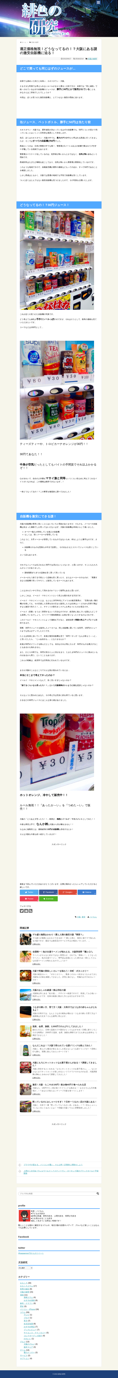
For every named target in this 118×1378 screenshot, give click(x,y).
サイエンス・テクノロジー (35, 1333)
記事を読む (36, 944)
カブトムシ (24, 1358)
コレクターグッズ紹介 (33, 1336)
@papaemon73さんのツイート (31, 1253)
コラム (23, 1312)
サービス (23, 1355)
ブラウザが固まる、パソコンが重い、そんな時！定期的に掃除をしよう (50, 1165)
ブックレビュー (30, 1330)
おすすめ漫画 (29, 1300)
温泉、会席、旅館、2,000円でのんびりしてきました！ (57, 1026)
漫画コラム (28, 1297)
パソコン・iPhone (27, 1309)
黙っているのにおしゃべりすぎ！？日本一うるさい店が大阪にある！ (64, 1102)
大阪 (79, 917)
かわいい (27, 1339)
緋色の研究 (61, 1374)
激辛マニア (28, 1347)
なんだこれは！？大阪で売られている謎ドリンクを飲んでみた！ (62, 1045)
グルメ (23, 1342)
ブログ (26, 1318)
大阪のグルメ (29, 1344)
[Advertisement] (39, 862)
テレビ (26, 1315)
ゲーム (23, 1350)
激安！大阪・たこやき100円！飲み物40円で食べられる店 (59, 1085)
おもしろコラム (26, 1286)
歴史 (22, 1306)
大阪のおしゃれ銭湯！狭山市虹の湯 (49, 990)
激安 (83, 917)
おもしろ (23, 1283)
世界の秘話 (24, 1289)
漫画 (22, 1295)
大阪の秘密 (92, 59)
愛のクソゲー (29, 1352)
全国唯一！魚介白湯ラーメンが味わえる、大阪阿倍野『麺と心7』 (63, 952)
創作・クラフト (26, 1303)
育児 (25, 1321)
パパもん (93, 917)
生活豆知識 (28, 1324)
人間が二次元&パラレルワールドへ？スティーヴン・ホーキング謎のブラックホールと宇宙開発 (58, 1171)
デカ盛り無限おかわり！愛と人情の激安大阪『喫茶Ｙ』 (58, 934)
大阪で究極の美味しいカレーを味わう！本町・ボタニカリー (60, 971)
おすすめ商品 (29, 1327)
